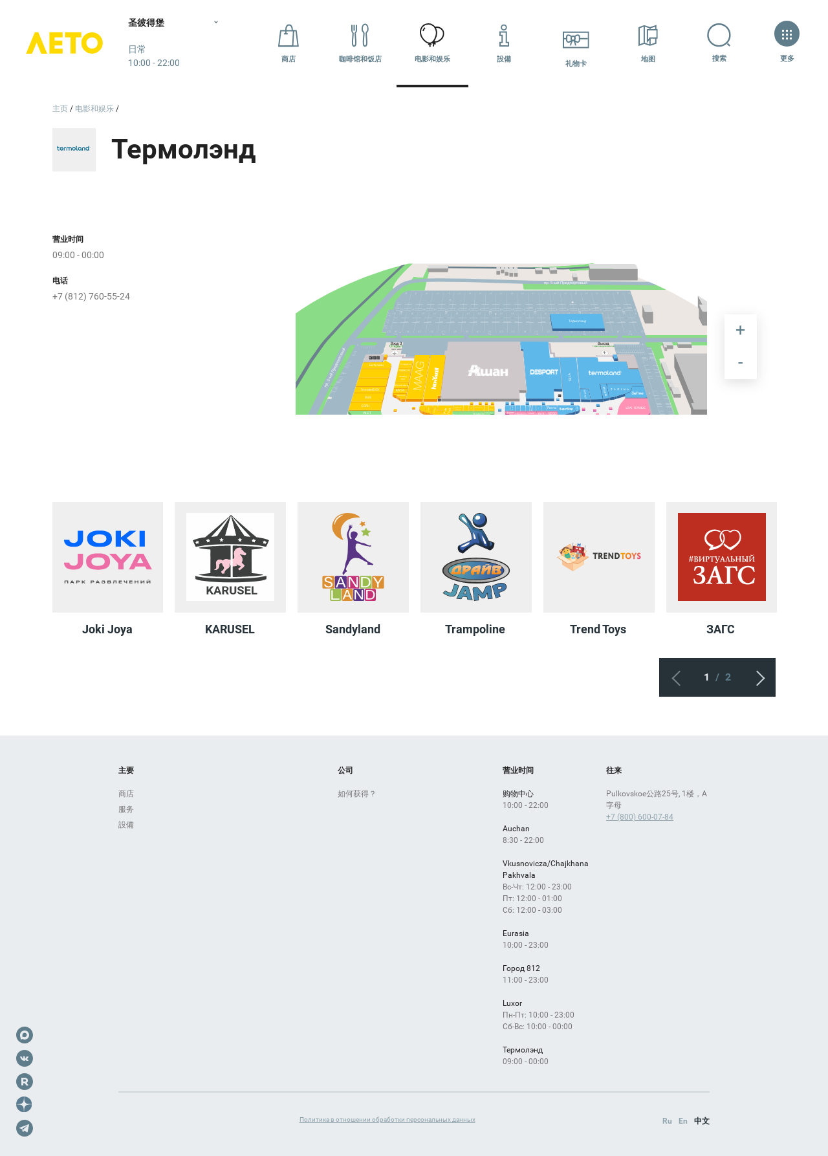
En (683, 1121)
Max (24, 1035)
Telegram (24, 1128)
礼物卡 (576, 43)
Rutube (24, 1081)
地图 (648, 43)
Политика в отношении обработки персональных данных (387, 1119)
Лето (64, 43)
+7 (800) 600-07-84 (639, 817)
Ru (667, 1121)
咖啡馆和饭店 (360, 43)
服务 (126, 809)
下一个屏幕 (756, 677)
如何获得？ (357, 793)
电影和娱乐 (432, 43)
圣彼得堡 (147, 22)
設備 (504, 43)
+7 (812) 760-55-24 (91, 296)
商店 (289, 43)
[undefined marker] (707, 264)
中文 (702, 1121)
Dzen (24, 1104)
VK (24, 1058)
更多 (787, 43)
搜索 (720, 43)
